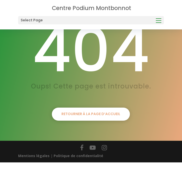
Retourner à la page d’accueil (90, 113)
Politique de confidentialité (78, 155)
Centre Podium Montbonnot (91, 8)
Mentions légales (34, 155)
